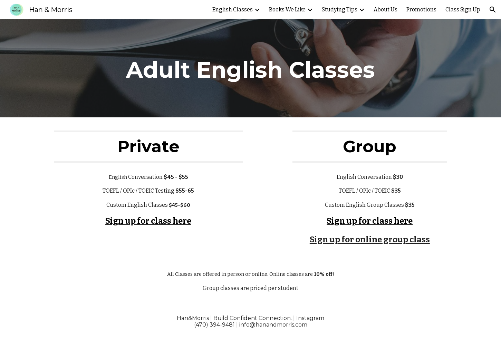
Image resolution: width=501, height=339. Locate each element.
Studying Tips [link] (339, 9)
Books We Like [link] (287, 9)
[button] (492, 9)
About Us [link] (385, 9)
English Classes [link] (232, 9)
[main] (250, 68)
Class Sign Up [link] (462, 9)
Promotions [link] (421, 9)
